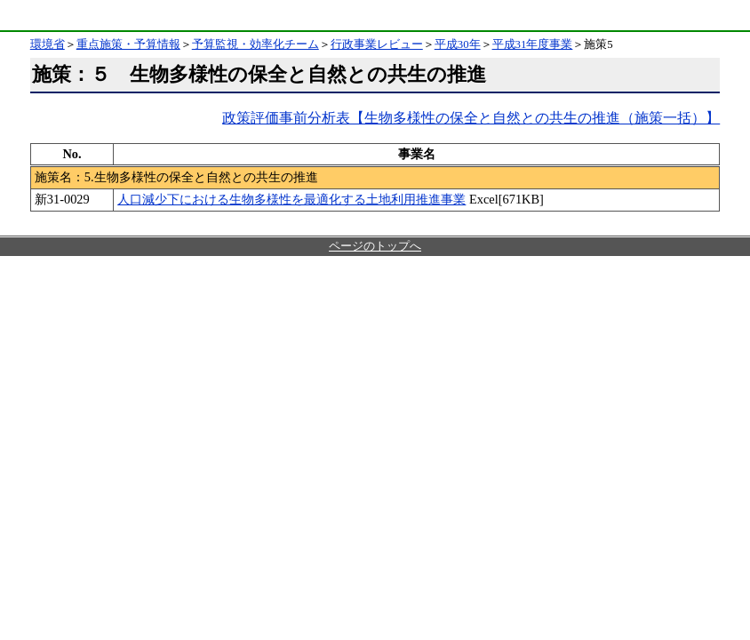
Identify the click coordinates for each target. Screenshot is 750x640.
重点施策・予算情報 (128, 44)
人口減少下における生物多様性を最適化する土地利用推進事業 (291, 199)
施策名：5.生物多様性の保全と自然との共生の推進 (176, 177)
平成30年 (458, 44)
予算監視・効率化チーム (255, 44)
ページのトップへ (375, 246)
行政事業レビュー (377, 44)
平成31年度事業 (532, 44)
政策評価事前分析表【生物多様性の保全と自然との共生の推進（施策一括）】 (471, 117)
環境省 (48, 15)
